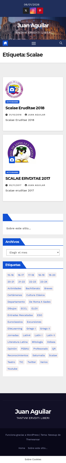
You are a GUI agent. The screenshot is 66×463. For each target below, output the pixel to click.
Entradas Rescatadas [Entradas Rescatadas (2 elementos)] (20, 315)
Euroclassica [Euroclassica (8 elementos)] (15, 321)
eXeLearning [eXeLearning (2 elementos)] (15, 328)
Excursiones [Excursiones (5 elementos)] (34, 321)
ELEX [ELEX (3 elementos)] (35, 308)
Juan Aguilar (33, 25)
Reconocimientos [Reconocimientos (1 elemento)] (18, 355)
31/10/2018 (15, 115)
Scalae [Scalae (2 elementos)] (53, 355)
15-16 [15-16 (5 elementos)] (11, 275)
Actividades (12, 102)
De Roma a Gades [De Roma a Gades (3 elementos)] (40, 301)
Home (21, 448)
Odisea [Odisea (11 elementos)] (51, 342)
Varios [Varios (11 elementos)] (44, 362)
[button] (60, 43)
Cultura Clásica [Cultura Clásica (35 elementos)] (35, 295)
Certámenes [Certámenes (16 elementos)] (15, 295)
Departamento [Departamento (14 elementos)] (16, 301)
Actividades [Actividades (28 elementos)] (14, 288)
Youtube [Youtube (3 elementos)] (12, 368)
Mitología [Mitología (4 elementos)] (37, 342)
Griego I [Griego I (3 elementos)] (31, 328)
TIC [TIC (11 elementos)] (21, 362)
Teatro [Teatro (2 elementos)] (11, 362)
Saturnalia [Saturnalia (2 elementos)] (39, 355)
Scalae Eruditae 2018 (24, 108)
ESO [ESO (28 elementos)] (39, 315)
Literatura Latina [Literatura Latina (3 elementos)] (18, 342)
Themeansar (33, 439)
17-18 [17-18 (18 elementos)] (31, 275)
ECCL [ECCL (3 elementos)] (24, 308)
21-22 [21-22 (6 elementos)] (21, 281)
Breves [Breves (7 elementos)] (48, 288)
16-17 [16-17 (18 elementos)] (21, 275)
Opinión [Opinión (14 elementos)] (12, 348)
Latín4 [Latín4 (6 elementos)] (26, 335)
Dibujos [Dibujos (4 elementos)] (12, 308)
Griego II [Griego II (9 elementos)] (45, 328)
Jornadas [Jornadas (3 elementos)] (13, 335)
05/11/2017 (15, 185)
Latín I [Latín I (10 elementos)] (38, 335)
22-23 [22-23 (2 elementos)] (32, 281)
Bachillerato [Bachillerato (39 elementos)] (33, 288)
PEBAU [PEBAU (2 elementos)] (25, 348)
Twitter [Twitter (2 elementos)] (32, 362)
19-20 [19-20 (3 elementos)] (52, 275)
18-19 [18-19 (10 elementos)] (41, 275)
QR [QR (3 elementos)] (54, 348)
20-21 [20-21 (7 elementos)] (11, 281)
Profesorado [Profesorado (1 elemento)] (40, 348)
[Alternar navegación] (34, 43)
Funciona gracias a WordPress (22, 435)
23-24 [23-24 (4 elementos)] (43, 281)
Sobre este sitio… (18, 228)
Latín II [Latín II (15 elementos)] (51, 335)
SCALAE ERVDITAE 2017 (27, 178)
